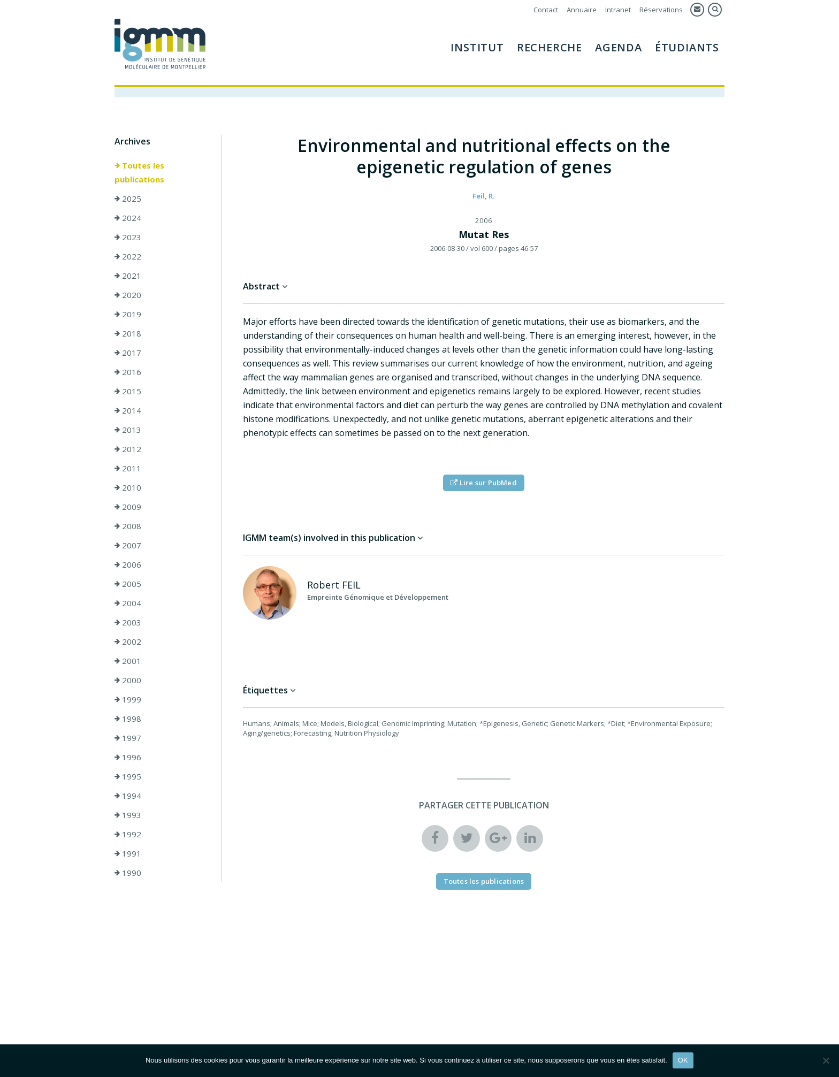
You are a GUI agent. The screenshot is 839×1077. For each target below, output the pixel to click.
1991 (128, 853)
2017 (128, 352)
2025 (128, 198)
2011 (128, 468)
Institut (477, 47)
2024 (128, 217)
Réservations (661, 9)
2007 (128, 545)
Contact (545, 9)
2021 (128, 275)
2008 (128, 526)
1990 (128, 872)
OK (683, 1060)
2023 (128, 237)
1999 (128, 699)
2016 (128, 371)
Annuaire (582, 9)
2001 (128, 660)
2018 (128, 333)
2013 (128, 429)
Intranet (618, 9)
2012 (128, 449)
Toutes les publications (139, 172)
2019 (128, 314)
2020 (128, 294)
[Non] (825, 1060)
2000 (128, 680)
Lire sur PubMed (483, 482)
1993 (128, 814)
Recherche (549, 47)
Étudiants (687, 47)
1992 (128, 834)
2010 (128, 487)
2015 (128, 391)
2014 (128, 410)
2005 (128, 583)
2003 (128, 622)
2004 (128, 603)
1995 (128, 776)
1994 (128, 795)
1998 (128, 718)
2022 (128, 256)
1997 (128, 737)
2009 (128, 506)
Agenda (618, 47)
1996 (128, 757)
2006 (128, 564)
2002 (128, 641)
